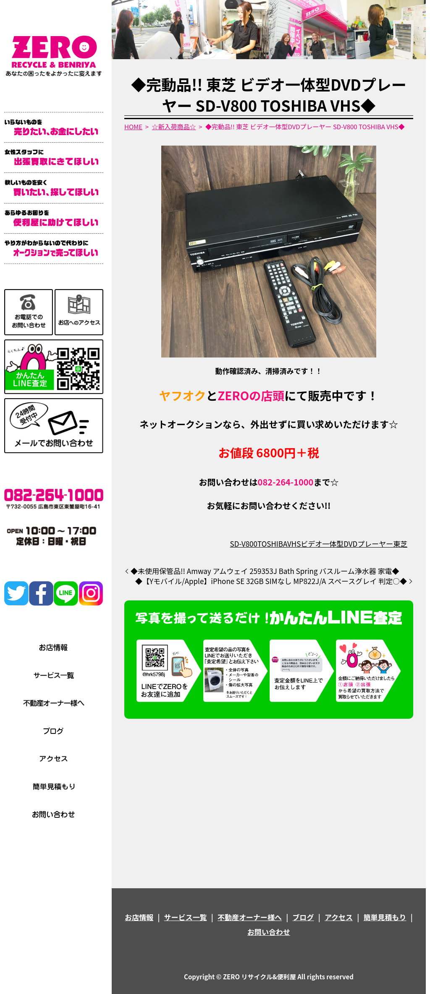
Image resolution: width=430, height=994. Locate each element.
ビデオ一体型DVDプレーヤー (347, 543)
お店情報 (139, 917)
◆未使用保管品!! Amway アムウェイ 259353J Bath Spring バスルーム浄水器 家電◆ (265, 571)
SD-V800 (243, 543)
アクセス (339, 917)
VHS (294, 543)
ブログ (303, 917)
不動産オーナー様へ (250, 917)
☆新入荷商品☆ (174, 126)
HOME (133, 126)
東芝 (400, 543)
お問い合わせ (268, 931)
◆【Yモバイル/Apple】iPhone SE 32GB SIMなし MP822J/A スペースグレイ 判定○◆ (271, 581)
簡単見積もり (385, 917)
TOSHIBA (272, 543)
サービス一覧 (185, 917)
